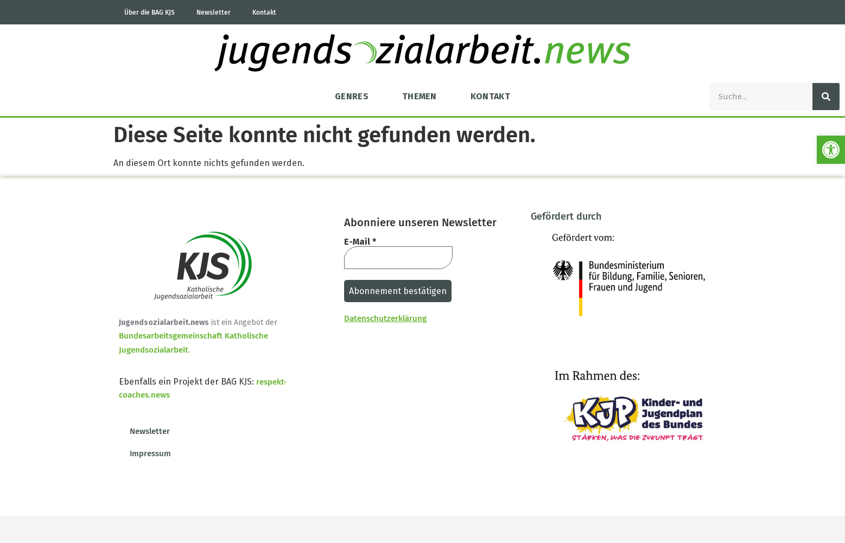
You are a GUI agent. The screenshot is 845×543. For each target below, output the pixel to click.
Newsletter (213, 12)
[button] (831, 150)
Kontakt (264, 12)
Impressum (150, 453)
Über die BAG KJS (149, 12)
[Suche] (826, 96)
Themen (419, 96)
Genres (352, 96)
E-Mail (360, 242)
